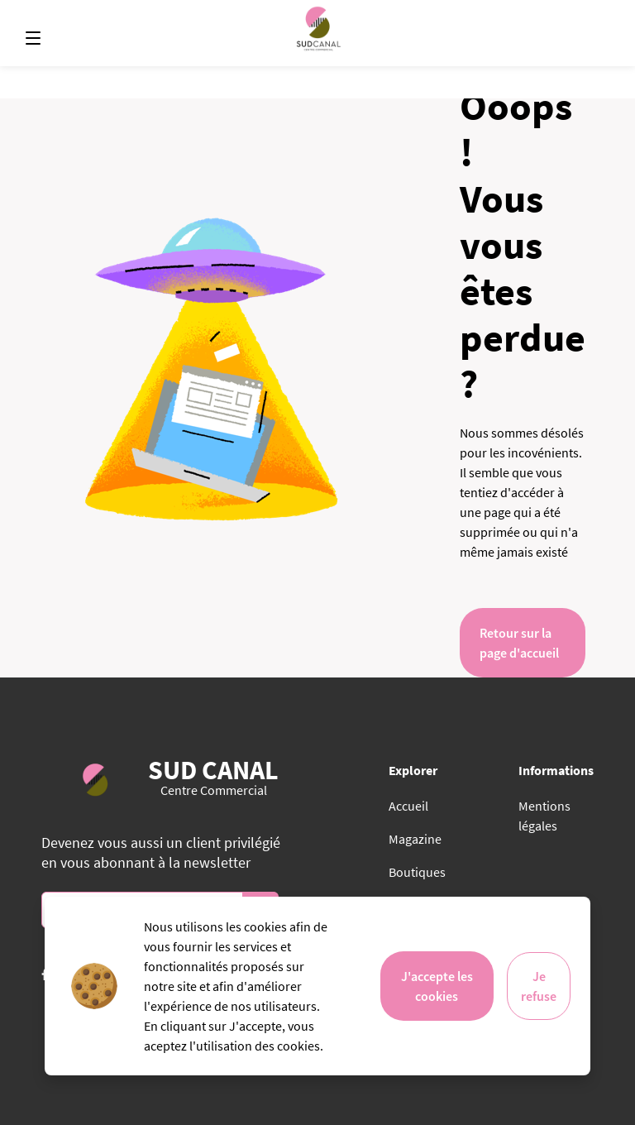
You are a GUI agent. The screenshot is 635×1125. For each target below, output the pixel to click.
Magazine (415, 839)
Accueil (408, 805)
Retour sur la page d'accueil (519, 643)
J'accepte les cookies (437, 986)
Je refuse (538, 986)
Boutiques (417, 872)
